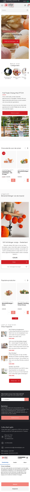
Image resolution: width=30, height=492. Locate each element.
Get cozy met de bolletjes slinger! (18, 341)
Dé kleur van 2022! (14, 366)
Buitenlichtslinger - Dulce (7, 304)
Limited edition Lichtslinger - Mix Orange (7, 173)
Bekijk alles (15, 381)
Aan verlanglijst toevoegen (17, 267)
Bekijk (20, 262)
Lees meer (11, 338)
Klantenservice (15, 417)
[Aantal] (9, 180)
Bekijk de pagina (15, 113)
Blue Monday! (12, 353)
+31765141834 (8, 443)
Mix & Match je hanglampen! (16, 329)
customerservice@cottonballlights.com (14, 447)
